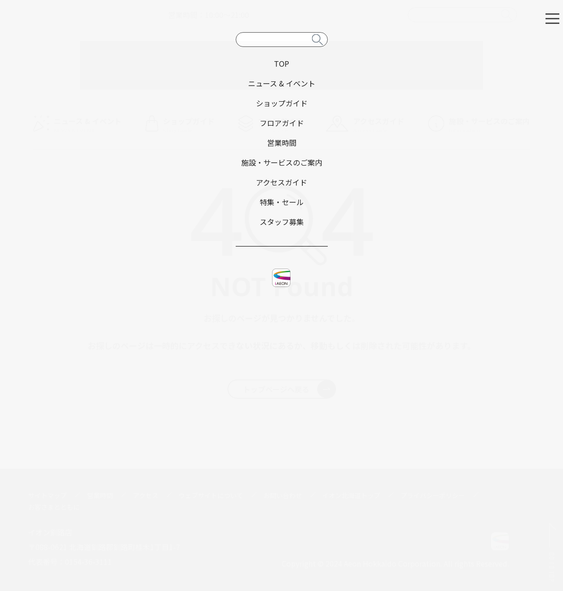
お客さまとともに (54, 506)
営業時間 (100, 495)
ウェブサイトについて (211, 495)
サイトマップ (47, 495)
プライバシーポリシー (432, 495)
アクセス (145, 495)
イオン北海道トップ (351, 495)
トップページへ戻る (289, 389)
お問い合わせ (282, 495)
